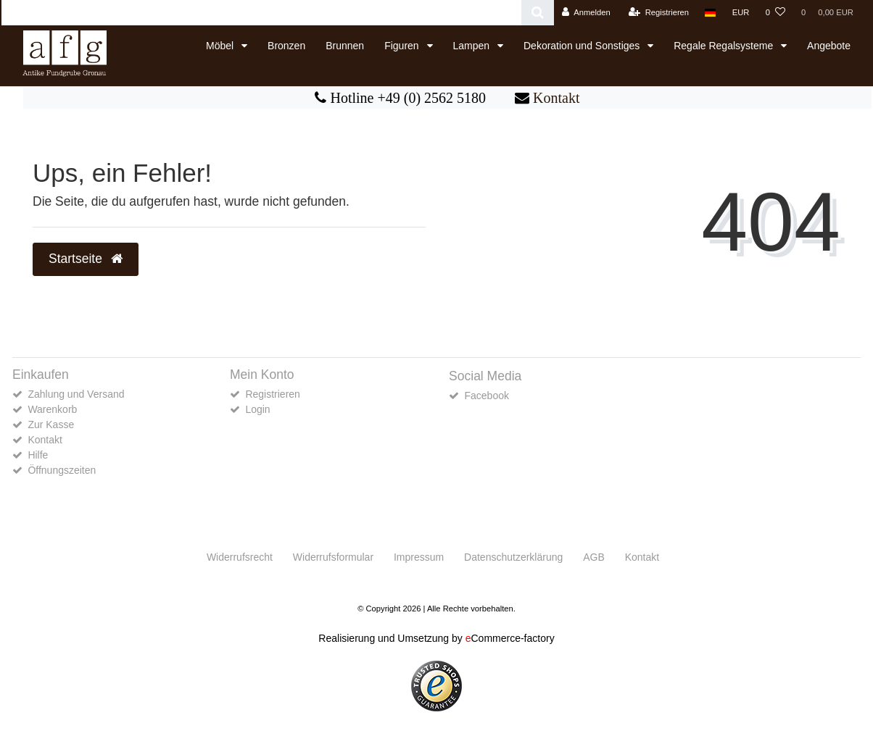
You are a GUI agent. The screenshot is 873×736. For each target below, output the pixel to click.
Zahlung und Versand (76, 394)
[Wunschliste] (775, 12)
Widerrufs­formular (333, 557)
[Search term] (261, 12)
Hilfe (38, 455)
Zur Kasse (51, 424)
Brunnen (345, 45)
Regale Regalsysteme (725, 45)
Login (257, 409)
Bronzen (286, 45)
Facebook (486, 395)
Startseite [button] (86, 258)
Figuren (402, 45)
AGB (594, 557)
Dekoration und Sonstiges (583, 45)
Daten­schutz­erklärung (513, 557)
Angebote (829, 45)
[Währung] (741, 12)
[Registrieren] (659, 12)
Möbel (221, 45)
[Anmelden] (586, 12)
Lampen (472, 45)
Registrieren (272, 394)
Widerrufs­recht (240, 557)
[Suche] (537, 12)
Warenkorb (52, 409)
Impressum (419, 557)
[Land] (710, 12)
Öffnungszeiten (62, 470)
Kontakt (556, 98)
